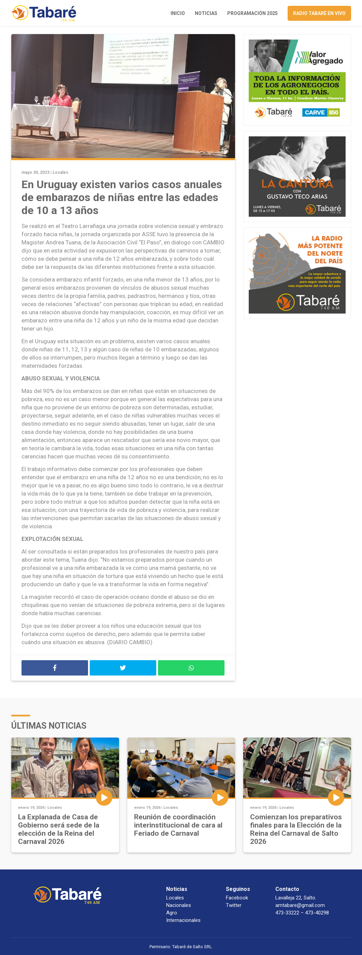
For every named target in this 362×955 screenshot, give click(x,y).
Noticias (206, 13)
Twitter (234, 905)
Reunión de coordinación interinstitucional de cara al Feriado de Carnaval (178, 825)
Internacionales (183, 920)
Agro (171, 913)
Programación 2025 (252, 13)
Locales (60, 172)
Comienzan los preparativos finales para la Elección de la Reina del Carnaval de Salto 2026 (296, 829)
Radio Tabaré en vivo (319, 13)
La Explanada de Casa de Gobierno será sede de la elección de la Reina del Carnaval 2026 (58, 829)
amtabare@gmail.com (300, 905)
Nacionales (178, 905)
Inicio (178, 13)
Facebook (237, 898)
